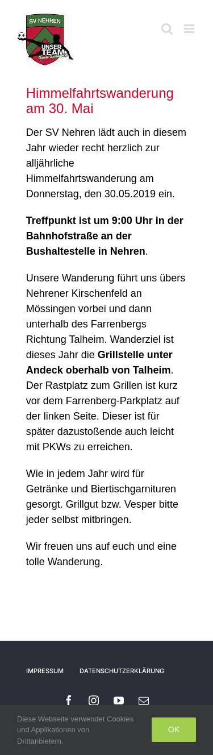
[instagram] (93, 700)
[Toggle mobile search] (167, 29)
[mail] (143, 700)
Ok (173, 729)
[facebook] (68, 700)
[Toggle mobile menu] (190, 29)
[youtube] (118, 700)
